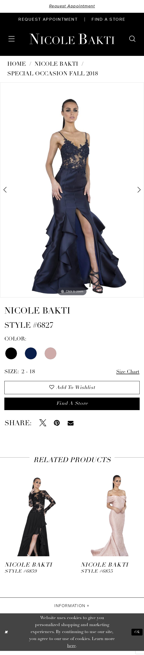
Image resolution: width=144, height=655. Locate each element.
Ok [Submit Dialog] (136, 636)
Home (16, 65)
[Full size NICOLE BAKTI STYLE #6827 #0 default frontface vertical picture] (72, 190)
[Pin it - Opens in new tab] (57, 426)
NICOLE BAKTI (56, 65)
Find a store (72, 407)
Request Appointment (72, 7)
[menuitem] (48, 19)
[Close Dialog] (6, 636)
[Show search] (132, 39)
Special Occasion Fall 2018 (52, 74)
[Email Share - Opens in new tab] (70, 427)
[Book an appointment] (48, 19)
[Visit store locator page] (109, 19)
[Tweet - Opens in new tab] (42, 426)
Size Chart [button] (126, 373)
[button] (11, 39)
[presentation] (34, 515)
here (71, 650)
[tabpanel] (72, 190)
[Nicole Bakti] (72, 39)
